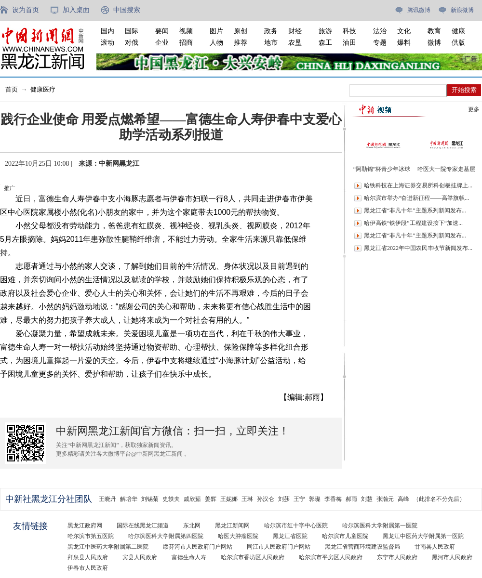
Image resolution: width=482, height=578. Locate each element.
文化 (404, 31)
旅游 (325, 31)
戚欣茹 (192, 499)
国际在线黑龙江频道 (143, 525)
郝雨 (351, 499)
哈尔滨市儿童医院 (345, 536)
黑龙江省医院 (290, 536)
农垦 (295, 42)
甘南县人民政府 (435, 546)
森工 (325, 42)
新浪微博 (462, 10)
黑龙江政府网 (84, 525)
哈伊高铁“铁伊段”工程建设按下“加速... (413, 223)
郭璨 (315, 499)
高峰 (403, 499)
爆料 (404, 42)
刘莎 (284, 499)
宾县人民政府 (139, 557)
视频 (186, 31)
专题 (380, 42)
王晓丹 (107, 499)
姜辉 (210, 499)
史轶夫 (171, 499)
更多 (474, 109)
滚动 (107, 42)
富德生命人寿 (189, 557)
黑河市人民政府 (452, 557)
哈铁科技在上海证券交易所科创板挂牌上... (418, 185)
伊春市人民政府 (87, 568)
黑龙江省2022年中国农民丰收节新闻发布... (418, 248)
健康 (458, 31)
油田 (349, 42)
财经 (295, 31)
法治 (380, 31)
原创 (240, 31)
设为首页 (25, 9)
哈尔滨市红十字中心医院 (296, 525)
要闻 (162, 31)
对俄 (131, 42)
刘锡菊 (150, 499)
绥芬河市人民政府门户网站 (197, 546)
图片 (216, 31)
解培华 (128, 499)
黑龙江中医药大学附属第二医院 (107, 546)
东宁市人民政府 (397, 557)
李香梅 (333, 499)
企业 (162, 42)
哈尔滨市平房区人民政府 (330, 557)
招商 (186, 42)
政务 (271, 31)
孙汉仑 (265, 499)
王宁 (299, 499)
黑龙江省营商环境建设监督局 (362, 546)
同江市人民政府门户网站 (278, 546)
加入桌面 (76, 9)
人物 (216, 42)
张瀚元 (385, 499)
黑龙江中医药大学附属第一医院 (423, 536)
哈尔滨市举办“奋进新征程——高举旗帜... (416, 198)
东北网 (192, 525)
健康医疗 (42, 89)
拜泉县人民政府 (87, 557)
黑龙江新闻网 (232, 525)
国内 (107, 31)
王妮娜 (229, 499)
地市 (271, 42)
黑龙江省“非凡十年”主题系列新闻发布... (415, 210)
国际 (131, 31)
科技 (349, 31)
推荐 (240, 42)
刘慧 (367, 499)
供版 (458, 42)
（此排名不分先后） (439, 499)
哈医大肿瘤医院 (238, 536)
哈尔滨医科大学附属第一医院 (379, 525)
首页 (11, 89)
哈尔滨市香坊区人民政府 (252, 557)
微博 (434, 42)
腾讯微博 (418, 10)
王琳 (247, 499)
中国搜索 (126, 9)
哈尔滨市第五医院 (90, 536)
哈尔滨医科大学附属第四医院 (165, 536)
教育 (434, 31)
